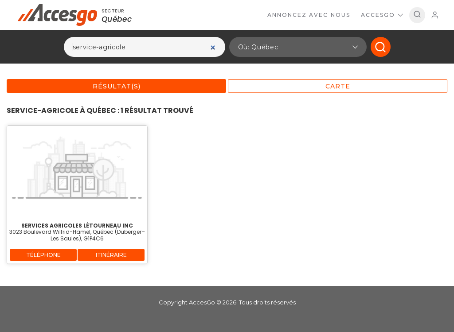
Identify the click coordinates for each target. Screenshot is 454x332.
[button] (298, 47)
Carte (337, 86)
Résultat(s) (117, 86)
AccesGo (382, 15)
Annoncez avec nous (308, 15)
